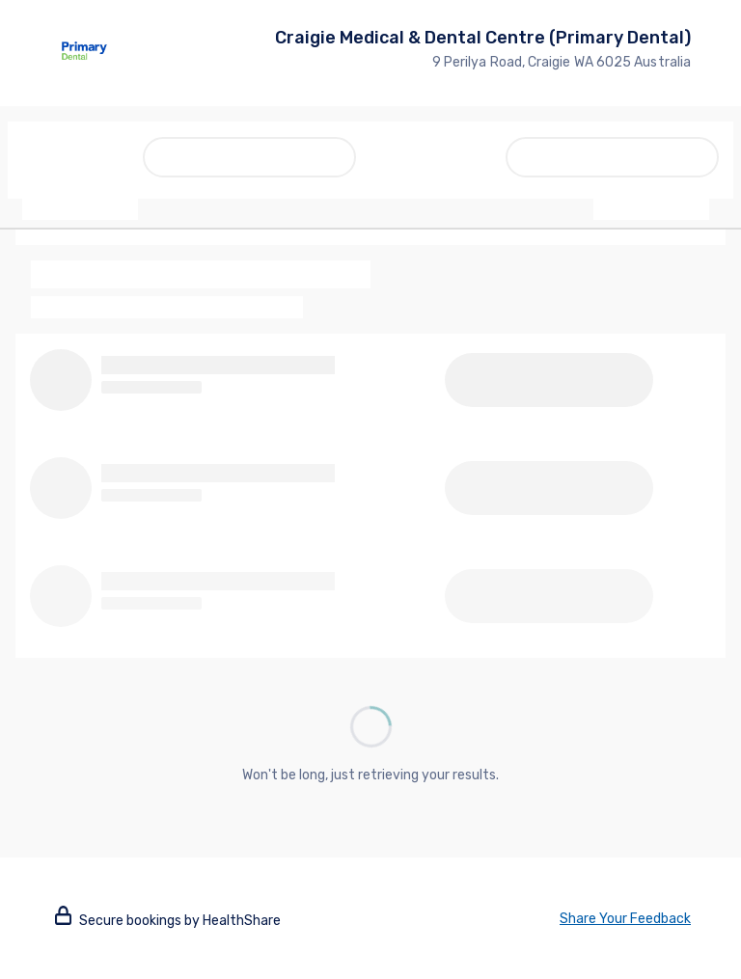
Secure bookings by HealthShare (168, 920)
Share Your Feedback (625, 919)
